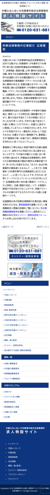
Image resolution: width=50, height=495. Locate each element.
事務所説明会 (9, 402)
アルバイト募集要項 (12, 379)
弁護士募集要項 (10, 364)
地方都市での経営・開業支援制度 (17, 350)
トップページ (9, 290)
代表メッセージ (10, 295)
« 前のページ (7, 227)
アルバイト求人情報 (12, 397)
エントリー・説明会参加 (13, 345)
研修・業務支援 (10, 310)
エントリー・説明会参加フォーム (31, 215)
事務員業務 (8, 305)
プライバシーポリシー (16, 474)
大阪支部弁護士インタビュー (15, 320)
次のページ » (43, 227)
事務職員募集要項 (11, 373)
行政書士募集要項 (11, 369)
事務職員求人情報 (11, 407)
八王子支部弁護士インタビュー (16, 325)
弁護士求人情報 (10, 412)
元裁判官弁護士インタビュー (15, 330)
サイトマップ (13, 479)
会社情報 (8, 335)
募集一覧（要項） (10, 340)
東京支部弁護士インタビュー (15, 315)
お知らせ (7, 392)
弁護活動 (8, 300)
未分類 (7, 417)
